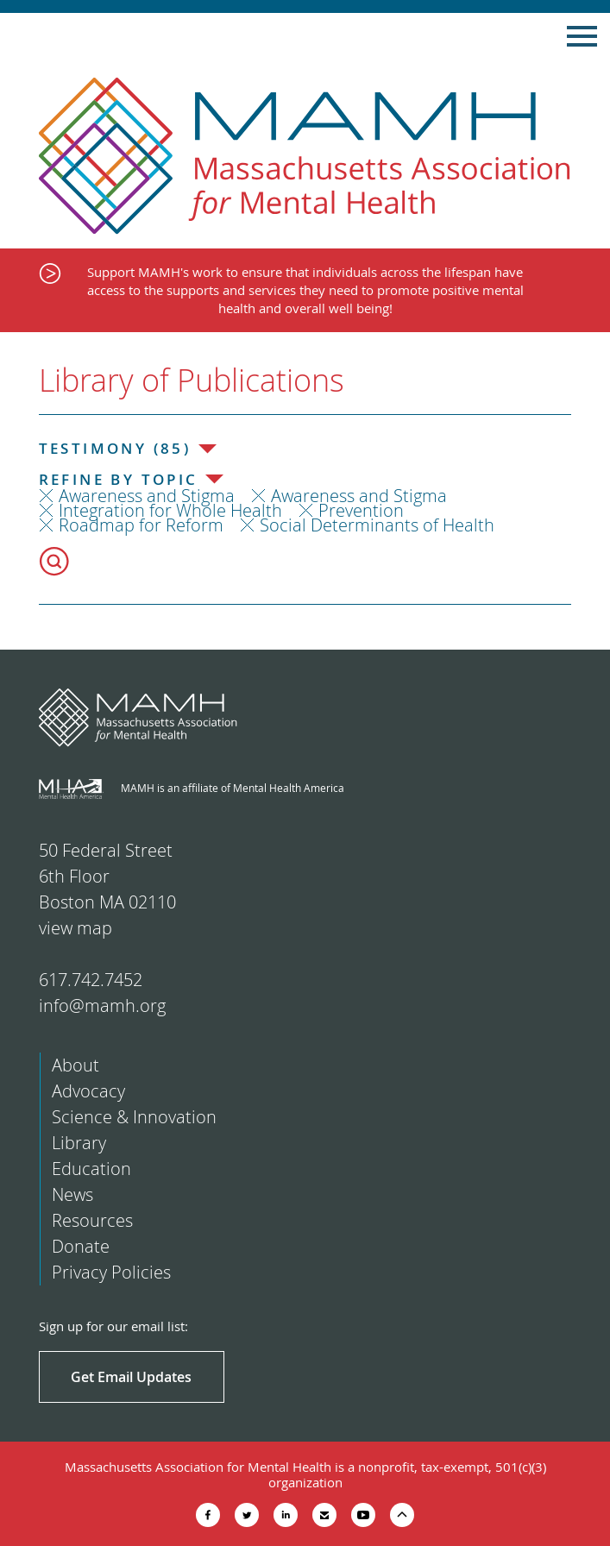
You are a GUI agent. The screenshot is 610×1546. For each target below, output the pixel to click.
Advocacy (88, 1091)
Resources (92, 1220)
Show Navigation (582, 36)
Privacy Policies (111, 1272)
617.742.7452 (90, 979)
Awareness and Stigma (147, 495)
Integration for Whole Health (170, 510)
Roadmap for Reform (141, 525)
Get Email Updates (131, 1376)
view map (75, 928)
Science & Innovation (134, 1116)
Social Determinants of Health (377, 525)
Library (79, 1142)
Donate (81, 1246)
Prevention (361, 510)
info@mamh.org (102, 1005)
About (75, 1065)
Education (91, 1168)
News (72, 1194)
